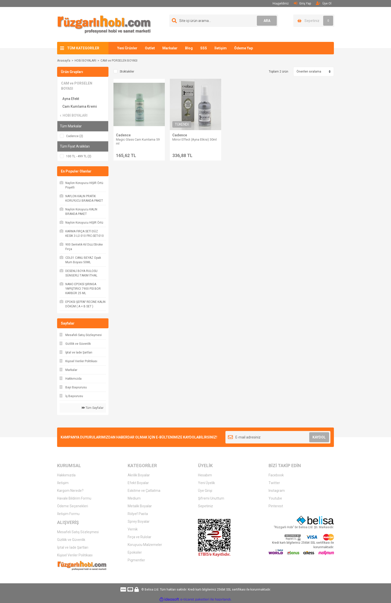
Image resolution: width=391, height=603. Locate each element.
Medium (134, 498)
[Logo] (104, 24)
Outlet (150, 48)
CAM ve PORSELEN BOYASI (118, 60)
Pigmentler (136, 560)
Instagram (277, 491)
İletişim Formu (68, 514)
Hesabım (205, 475)
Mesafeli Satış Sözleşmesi (78, 532)
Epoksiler (135, 552)
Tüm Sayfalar (92, 408)
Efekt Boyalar (138, 483)
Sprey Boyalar (139, 521)
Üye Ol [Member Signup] (323, 3)
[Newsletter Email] (277, 437)
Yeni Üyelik (206, 483)
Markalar (170, 48)
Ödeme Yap (243, 48)
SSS (203, 48)
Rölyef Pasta (138, 514)
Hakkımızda (66, 475)
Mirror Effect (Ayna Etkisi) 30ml (194, 139)
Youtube (275, 498)
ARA (267, 21)
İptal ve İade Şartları (72, 547)
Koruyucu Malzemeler (145, 545)
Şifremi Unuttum (211, 498)
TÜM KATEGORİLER (83, 48)
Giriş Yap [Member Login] (302, 3)
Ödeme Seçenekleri (72, 506)
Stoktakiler (127, 71)
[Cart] (313, 20)
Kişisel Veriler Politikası (75, 555)
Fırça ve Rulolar (139, 537)
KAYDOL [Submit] (319, 437)
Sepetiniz (205, 506)
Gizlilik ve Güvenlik (71, 540)
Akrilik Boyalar (139, 475)
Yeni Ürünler (127, 48)
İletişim (220, 48)
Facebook (276, 475)
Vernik (133, 529)
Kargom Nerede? (70, 491)
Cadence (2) (74, 136)
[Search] (223, 20)
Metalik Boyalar (140, 506)
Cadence (123, 135)
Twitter (274, 483)
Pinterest (276, 506)
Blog (189, 48)
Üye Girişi (205, 491)
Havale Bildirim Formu (74, 498)
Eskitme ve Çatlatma (144, 491)
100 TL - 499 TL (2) (78, 156)
